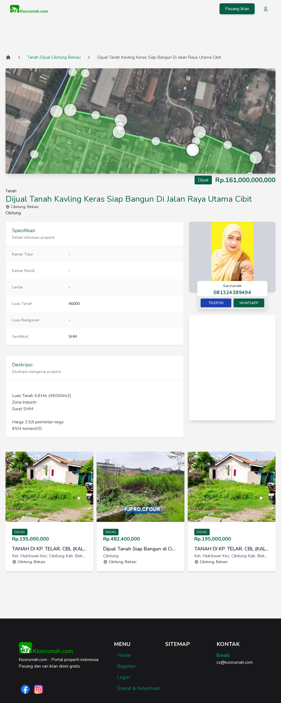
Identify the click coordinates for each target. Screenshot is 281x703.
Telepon (216, 303)
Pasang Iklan (237, 9)
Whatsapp (248, 303)
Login (123, 677)
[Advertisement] (140, 35)
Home (124, 655)
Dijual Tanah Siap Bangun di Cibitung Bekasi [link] (140, 548)
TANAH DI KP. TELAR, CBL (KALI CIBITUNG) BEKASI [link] (49, 548)
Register (126, 666)
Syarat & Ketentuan (138, 688)
